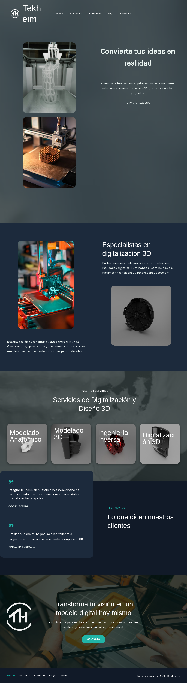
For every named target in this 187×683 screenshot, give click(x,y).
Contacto (122, 13)
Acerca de (78, 13)
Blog (108, 13)
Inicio (63, 13)
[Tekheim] (15, 13)
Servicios (95, 13)
